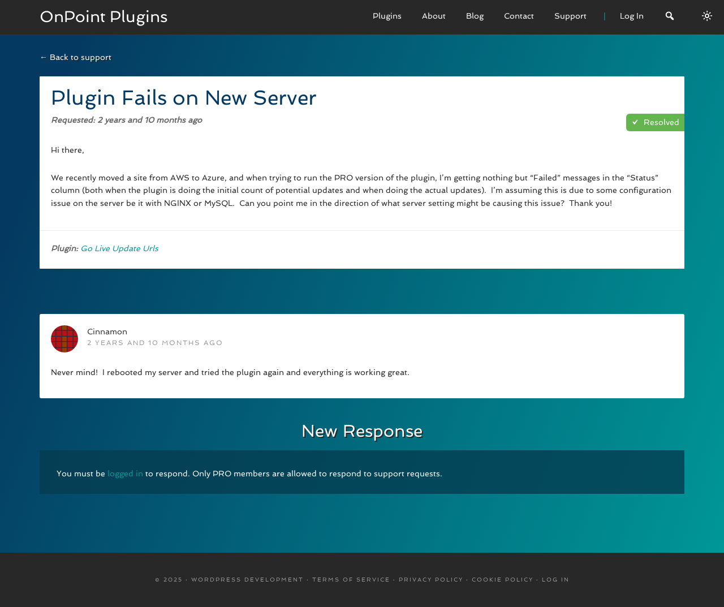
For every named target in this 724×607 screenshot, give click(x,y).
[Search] (669, 17)
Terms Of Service (351, 579)
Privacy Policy (431, 579)
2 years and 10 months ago (155, 343)
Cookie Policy (502, 579)
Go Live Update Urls (119, 248)
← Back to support (75, 57)
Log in (556, 579)
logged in (125, 473)
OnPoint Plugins (104, 16)
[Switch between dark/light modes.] (707, 16)
